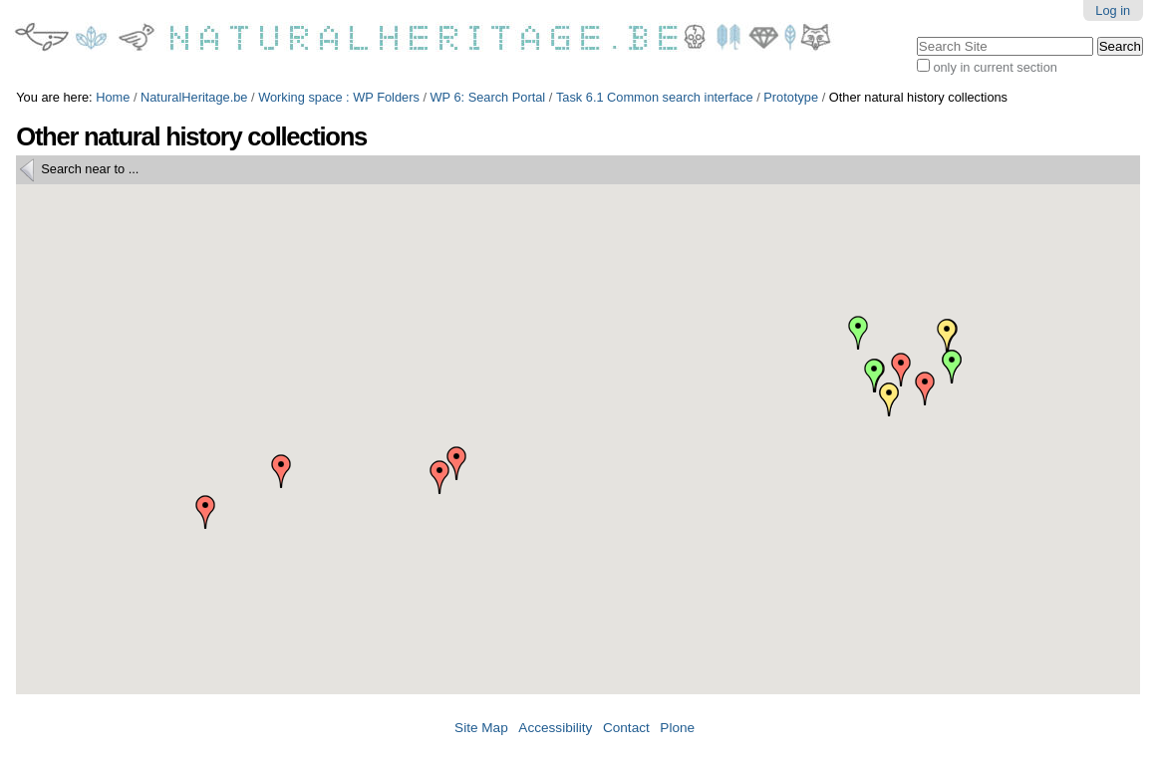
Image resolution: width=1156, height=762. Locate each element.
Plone (677, 727)
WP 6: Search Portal (488, 97)
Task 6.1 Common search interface (654, 97)
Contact (626, 727)
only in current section (994, 67)
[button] (439, 477)
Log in (1112, 10)
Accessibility (555, 727)
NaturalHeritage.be (194, 97)
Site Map (481, 727)
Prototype (790, 97)
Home (113, 97)
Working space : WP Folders (339, 97)
